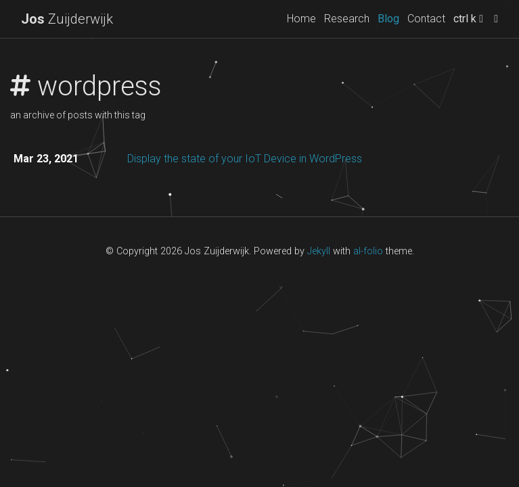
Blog (388, 18)
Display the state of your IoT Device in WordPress (244, 158)
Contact (426, 18)
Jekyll (318, 251)
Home (301, 18)
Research (346, 18)
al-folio (368, 251)
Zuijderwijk (67, 19)
